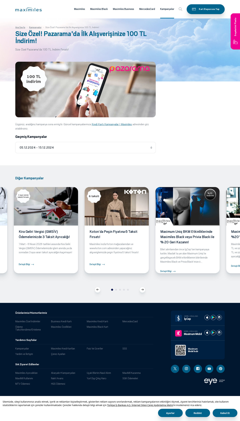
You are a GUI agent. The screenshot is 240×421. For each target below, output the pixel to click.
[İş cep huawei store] (219, 317)
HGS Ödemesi (58, 383)
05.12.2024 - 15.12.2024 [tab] (37, 147)
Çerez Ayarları (58, 354)
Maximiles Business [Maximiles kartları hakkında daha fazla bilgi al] (123, 9)
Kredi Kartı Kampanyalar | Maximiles (112, 124)
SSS (124, 348)
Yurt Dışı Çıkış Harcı (96, 378)
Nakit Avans (57, 378)
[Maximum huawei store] (219, 332)
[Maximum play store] (213, 332)
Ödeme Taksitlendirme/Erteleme (28, 328)
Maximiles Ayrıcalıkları (26, 372)
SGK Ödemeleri (130, 378)
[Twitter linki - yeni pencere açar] (175, 369)
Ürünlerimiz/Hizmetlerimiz (31, 312)
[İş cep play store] (213, 317)
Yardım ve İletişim (24, 354)
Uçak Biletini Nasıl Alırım (99, 372)
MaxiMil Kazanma (131, 372)
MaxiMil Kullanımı (24, 378)
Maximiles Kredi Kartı (97, 321)
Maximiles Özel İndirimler (27, 321)
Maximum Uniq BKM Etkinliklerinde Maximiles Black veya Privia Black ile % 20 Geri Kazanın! (187, 237)
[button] (28, 9)
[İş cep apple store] (207, 317)
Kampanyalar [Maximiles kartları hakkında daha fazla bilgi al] (167, 9)
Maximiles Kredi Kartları (63, 348)
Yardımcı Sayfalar (26, 340)
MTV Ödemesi (22, 383)
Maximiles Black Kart (97, 326)
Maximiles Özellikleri (61, 326)
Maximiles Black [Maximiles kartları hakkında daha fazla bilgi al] (99, 9)
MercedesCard (130, 321)
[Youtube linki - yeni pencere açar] (209, 369)
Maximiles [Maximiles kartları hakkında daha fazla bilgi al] (79, 9)
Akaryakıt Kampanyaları (63, 372)
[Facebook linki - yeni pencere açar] (198, 369)
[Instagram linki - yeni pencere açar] (186, 369)
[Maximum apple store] (207, 332)
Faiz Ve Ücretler (95, 348)
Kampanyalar (22, 348)
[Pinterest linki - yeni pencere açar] (220, 369)
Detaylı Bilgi (24, 264)
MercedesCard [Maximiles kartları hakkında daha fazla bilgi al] (147, 9)
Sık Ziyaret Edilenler (27, 364)
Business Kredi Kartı (61, 321)
